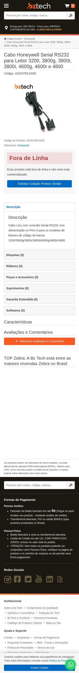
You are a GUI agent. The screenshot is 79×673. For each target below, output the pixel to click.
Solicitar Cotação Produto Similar (39, 183)
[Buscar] (35, 15)
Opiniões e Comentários (21, 612)
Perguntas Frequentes (20, 642)
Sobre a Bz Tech (13, 607)
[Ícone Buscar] (71, 15)
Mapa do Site (53, 623)
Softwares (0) (15, 310)
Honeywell (29, 38)
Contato (8, 637)
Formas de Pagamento (46, 637)
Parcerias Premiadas (46, 618)
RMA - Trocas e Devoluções (52, 642)
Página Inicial (12, 38)
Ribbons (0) (14, 266)
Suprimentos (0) (17, 288)
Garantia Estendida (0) (22, 299)
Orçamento (23, 637)
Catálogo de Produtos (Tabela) (25, 623)
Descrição (13, 207)
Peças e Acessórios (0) (22, 277)
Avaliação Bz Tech (49, 612)
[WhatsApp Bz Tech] (70, 665)
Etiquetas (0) (15, 255)
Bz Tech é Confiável (19, 618)
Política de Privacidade (20, 647)
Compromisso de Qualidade (42, 607)
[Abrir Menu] (8, 5)
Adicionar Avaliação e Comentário (39, 341)
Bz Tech (38, 6)
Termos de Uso (46, 647)
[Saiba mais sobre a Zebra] (39, 412)
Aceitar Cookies (39, 667)
